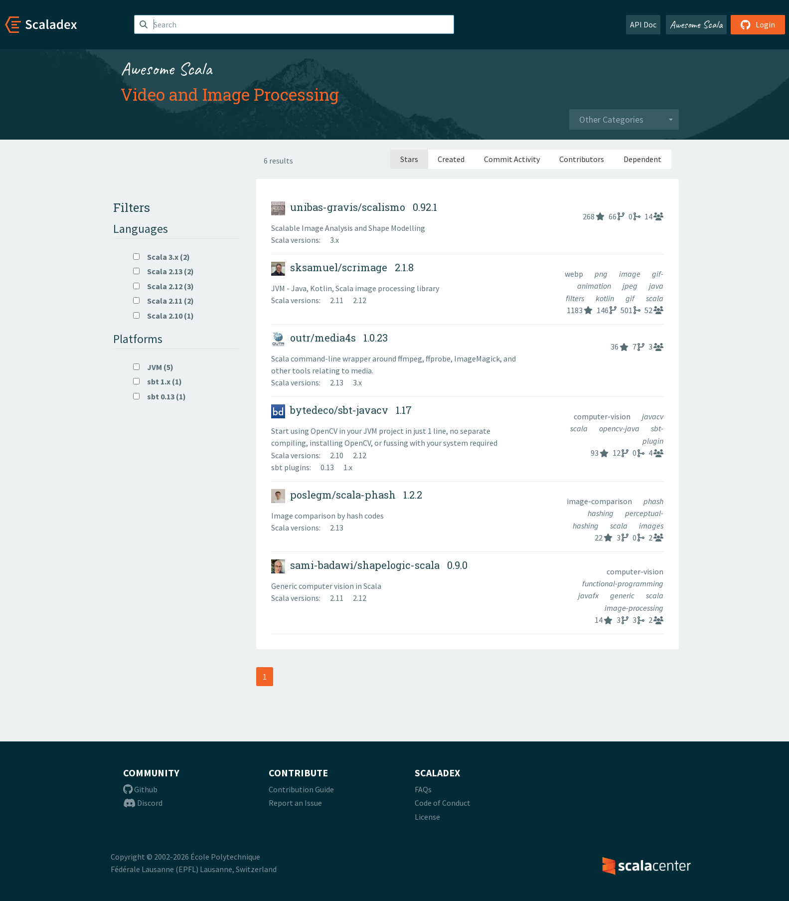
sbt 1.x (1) (157, 381)
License (427, 817)
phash (653, 501)
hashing (601, 513)
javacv (652, 416)
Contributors (581, 159)
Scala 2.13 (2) (163, 271)
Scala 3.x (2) (161, 257)
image (630, 274)
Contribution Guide (301, 789)
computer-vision (603, 416)
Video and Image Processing (230, 94)
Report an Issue (295, 803)
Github (140, 789)
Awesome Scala (696, 24)
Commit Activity (512, 159)
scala (654, 298)
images (651, 526)
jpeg (631, 286)
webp (575, 274)
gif (631, 298)
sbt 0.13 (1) (159, 396)
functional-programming (622, 583)
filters (576, 298)
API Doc (643, 24)
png (602, 274)
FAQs (423, 789)
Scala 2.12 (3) (163, 286)
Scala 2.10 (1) (163, 316)
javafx (589, 595)
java (656, 286)
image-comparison (600, 501)
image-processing (634, 608)
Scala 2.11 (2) (163, 301)
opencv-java (620, 428)
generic (623, 595)
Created (451, 159)
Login (758, 24)
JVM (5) (153, 367)
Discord (142, 803)
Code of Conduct (443, 803)
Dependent (642, 159)
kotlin (606, 298)
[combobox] (624, 119)
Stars (409, 159)
